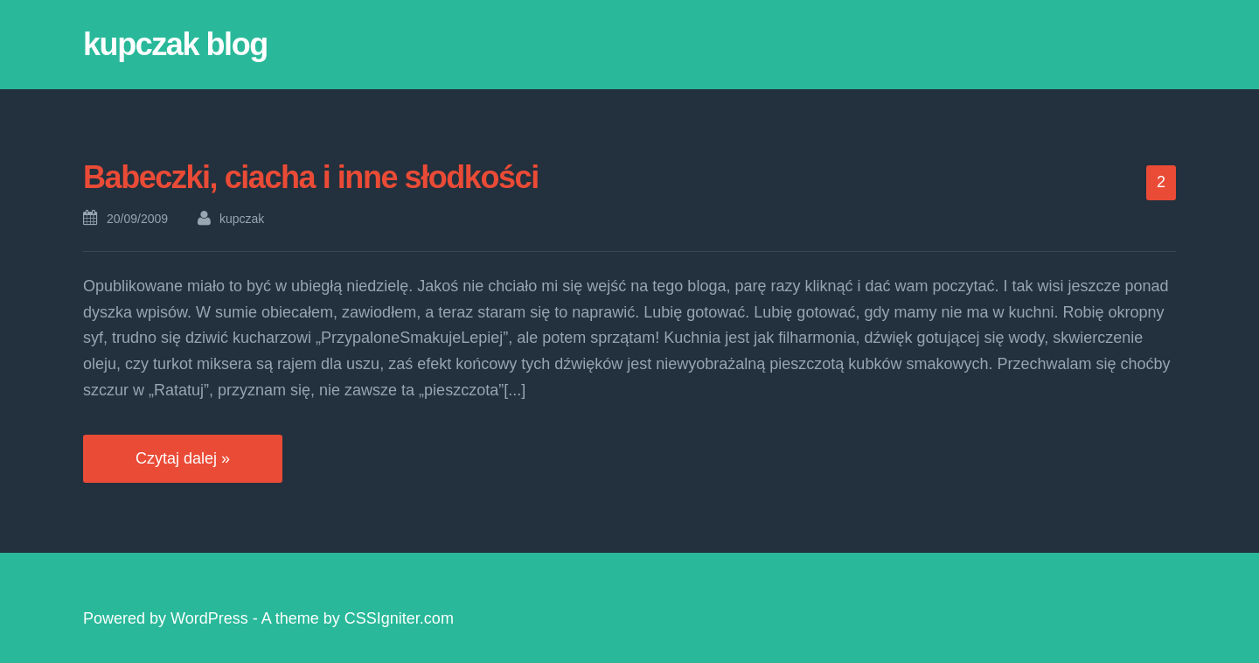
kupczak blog (175, 44)
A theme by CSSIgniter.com (357, 618)
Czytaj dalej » (183, 458)
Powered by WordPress (165, 618)
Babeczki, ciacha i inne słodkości (311, 177)
